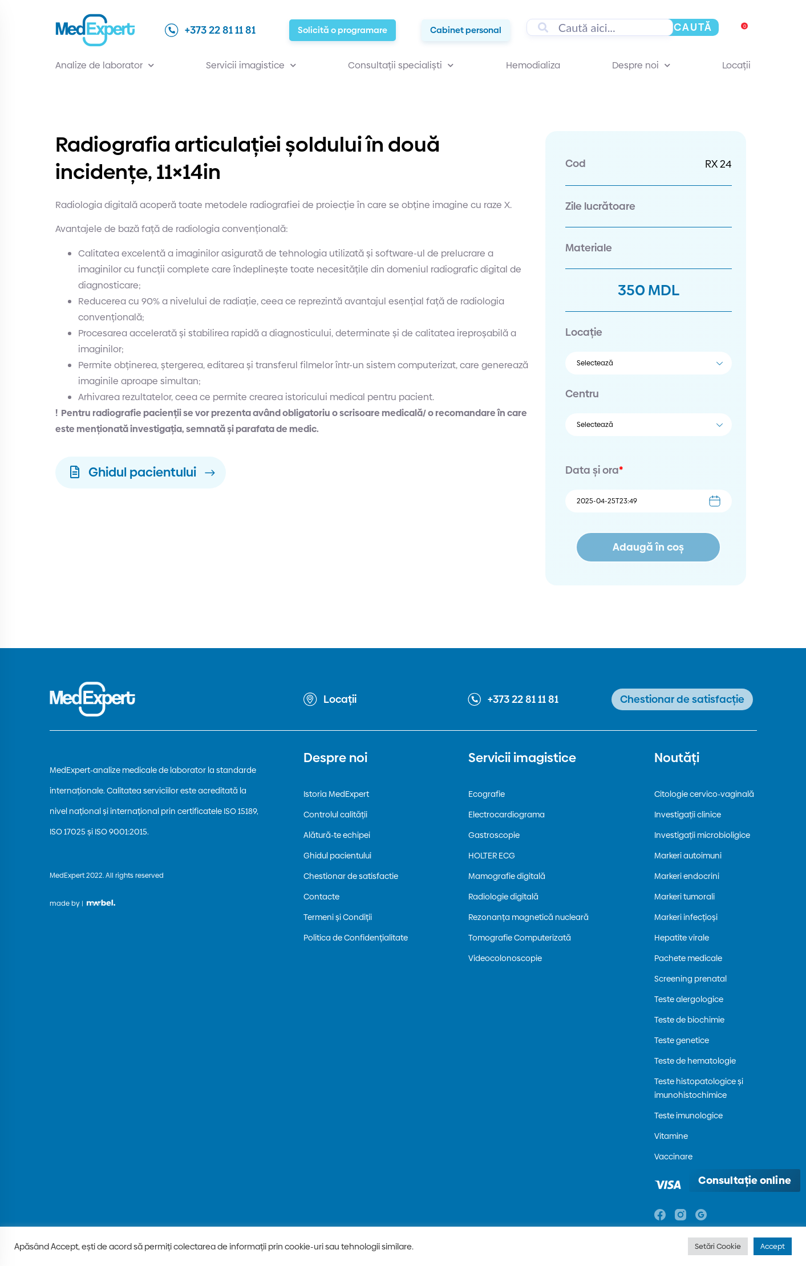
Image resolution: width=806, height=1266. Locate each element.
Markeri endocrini (686, 876)
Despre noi (641, 66)
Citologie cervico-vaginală (704, 794)
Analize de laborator (104, 66)
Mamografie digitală (506, 876)
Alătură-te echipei (336, 835)
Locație (583, 332)
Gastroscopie (494, 835)
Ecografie (486, 794)
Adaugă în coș (648, 547)
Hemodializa (533, 65)
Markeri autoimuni (688, 855)
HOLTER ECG (491, 855)
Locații (736, 65)
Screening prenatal (690, 978)
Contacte (321, 896)
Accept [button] (772, 1246)
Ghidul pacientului (337, 855)
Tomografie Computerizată (519, 937)
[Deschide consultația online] (744, 1180)
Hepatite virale (681, 937)
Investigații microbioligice (702, 835)
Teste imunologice (688, 1115)
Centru (582, 393)
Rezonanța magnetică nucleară (528, 917)
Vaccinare (673, 1156)
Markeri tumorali (684, 896)
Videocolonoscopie (505, 958)
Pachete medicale (688, 958)
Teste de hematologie (695, 1060)
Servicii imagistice (251, 66)
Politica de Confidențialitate (355, 937)
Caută (693, 27)
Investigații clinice (687, 814)
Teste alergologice (688, 999)
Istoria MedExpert (336, 794)
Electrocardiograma (506, 814)
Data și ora (594, 470)
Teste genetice (681, 1040)
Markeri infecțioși (686, 917)
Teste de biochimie (689, 1019)
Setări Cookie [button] (718, 1246)
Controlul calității (335, 814)
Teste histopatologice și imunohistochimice (698, 1088)
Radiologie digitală (503, 896)
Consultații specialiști (400, 66)
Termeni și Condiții (337, 917)
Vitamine (671, 1136)
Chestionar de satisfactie (350, 876)
